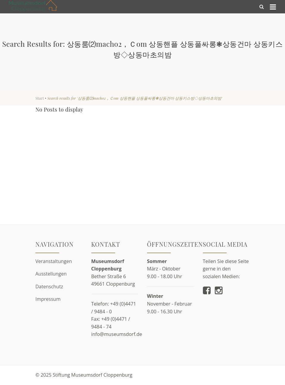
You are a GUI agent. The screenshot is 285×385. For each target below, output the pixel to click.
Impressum (47, 299)
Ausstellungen (51, 273)
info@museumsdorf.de (116, 334)
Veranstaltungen (53, 261)
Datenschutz (49, 286)
